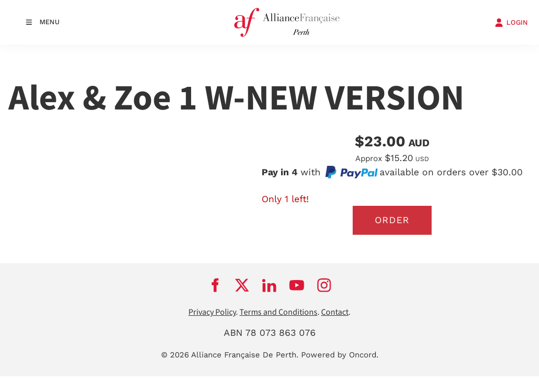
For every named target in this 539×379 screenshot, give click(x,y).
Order (392, 220)
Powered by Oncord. (339, 355)
